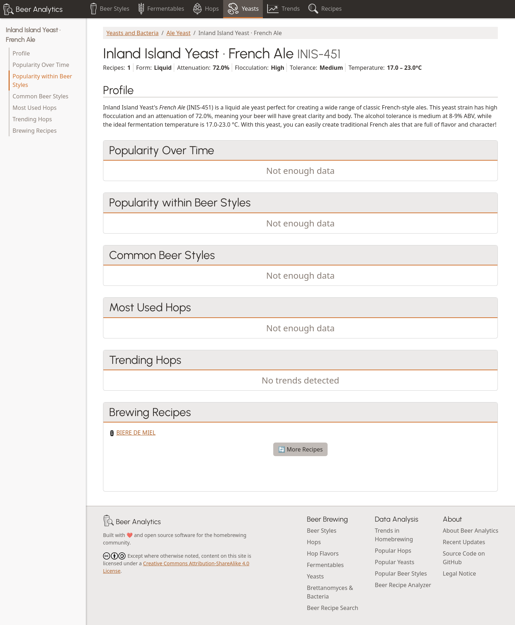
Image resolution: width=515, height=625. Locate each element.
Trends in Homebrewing (394, 535)
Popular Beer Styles (401, 573)
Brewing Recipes (35, 131)
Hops (314, 542)
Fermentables (325, 565)
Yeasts (315, 576)
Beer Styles (322, 530)
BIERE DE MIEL (136, 432)
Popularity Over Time (41, 65)
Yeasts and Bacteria (133, 33)
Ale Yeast (179, 33)
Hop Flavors (323, 553)
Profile (21, 53)
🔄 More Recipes (300, 449)
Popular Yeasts (394, 562)
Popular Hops (393, 551)
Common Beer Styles (40, 96)
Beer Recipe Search (332, 608)
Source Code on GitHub (464, 558)
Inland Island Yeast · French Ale (33, 35)
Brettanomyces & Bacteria (330, 592)
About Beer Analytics (470, 530)
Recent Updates (464, 542)
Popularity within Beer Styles (42, 80)
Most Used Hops (35, 108)
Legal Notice (459, 573)
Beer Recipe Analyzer (403, 585)
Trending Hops (32, 119)
